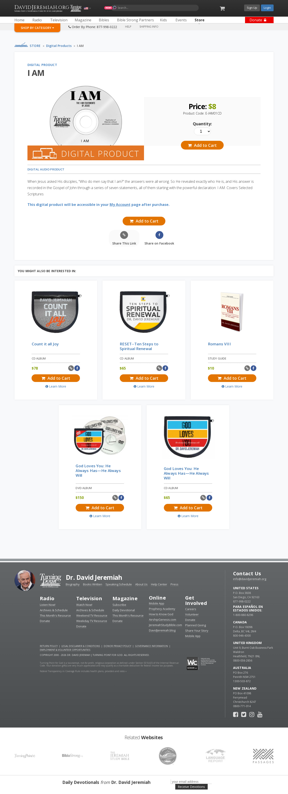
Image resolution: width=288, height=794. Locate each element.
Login (267, 8)
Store (35, 46)
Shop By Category (37, 28)
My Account (120, 204)
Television (89, 598)
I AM (80, 46)
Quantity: (202, 123)
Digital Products (59, 46)
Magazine (124, 598)
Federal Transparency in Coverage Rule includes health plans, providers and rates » (83, 671)
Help (128, 27)
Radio (47, 598)
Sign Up (252, 8)
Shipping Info (149, 27)
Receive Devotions (191, 787)
